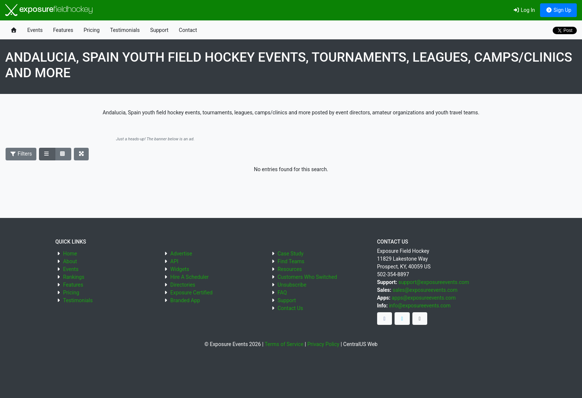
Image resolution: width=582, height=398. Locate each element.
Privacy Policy (323, 344)
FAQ (282, 293)
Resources (290, 269)
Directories (182, 285)
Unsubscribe (292, 285)
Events (35, 30)
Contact (188, 30)
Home (70, 254)
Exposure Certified (191, 293)
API (174, 261)
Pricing (91, 30)
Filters (21, 154)
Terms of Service (284, 344)
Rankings (73, 277)
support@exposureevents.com (433, 282)
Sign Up (558, 10)
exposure (49, 10)
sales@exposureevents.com (425, 290)
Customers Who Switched (307, 277)
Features (63, 30)
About (70, 261)
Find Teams (291, 261)
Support (159, 30)
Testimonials (125, 30)
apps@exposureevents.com (424, 298)
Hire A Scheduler (189, 277)
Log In (524, 10)
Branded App (185, 300)
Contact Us (290, 308)
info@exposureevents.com (420, 306)
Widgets (179, 269)
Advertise (181, 254)
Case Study (291, 254)
